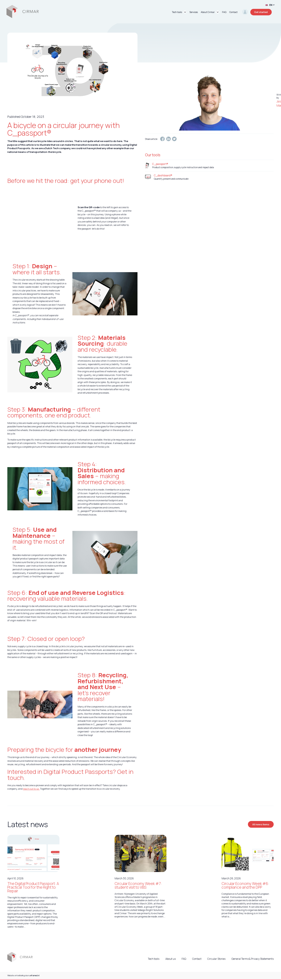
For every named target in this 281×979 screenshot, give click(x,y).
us (37, 788)
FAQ (184, 959)
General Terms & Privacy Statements (253, 959)
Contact (196, 959)
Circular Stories (216, 959)
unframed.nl (34, 975)
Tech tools (153, 959)
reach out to (29, 788)
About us (170, 959)
